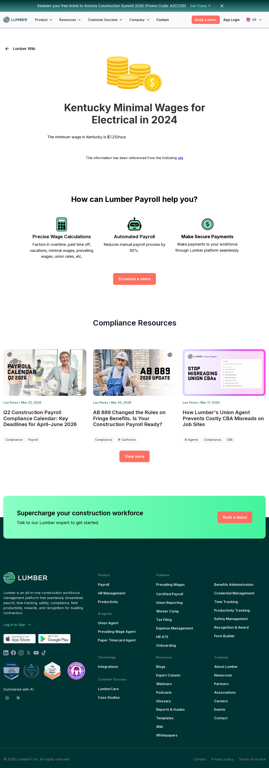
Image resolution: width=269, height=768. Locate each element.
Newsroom (223, 675)
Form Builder (224, 636)
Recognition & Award (231, 627)
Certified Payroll (169, 594)
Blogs (160, 667)
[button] (44, 20)
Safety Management (231, 619)
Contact (162, 20)
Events (219, 709)
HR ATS (162, 637)
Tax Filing (164, 620)
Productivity (108, 602)
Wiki (159, 727)
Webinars (164, 684)
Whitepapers (167, 735)
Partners (221, 684)
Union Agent (108, 623)
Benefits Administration (233, 584)
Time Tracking (226, 602)
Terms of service (252, 759)
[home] (16, 20)
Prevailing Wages (170, 584)
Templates (165, 718)
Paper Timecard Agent (117, 640)
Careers (221, 701)
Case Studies (109, 697)
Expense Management (174, 628)
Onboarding (166, 645)
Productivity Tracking (232, 610)
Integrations (108, 667)
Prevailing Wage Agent (117, 631)
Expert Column (168, 675)
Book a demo (205, 20)
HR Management (111, 593)
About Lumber (226, 667)
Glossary (163, 701)
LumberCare (108, 689)
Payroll (103, 584)
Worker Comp (167, 611)
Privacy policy (222, 759)
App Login (231, 20)
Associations (225, 692)
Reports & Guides (170, 709)
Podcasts (164, 692)
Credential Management (234, 593)
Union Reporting (169, 603)
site (180, 158)
